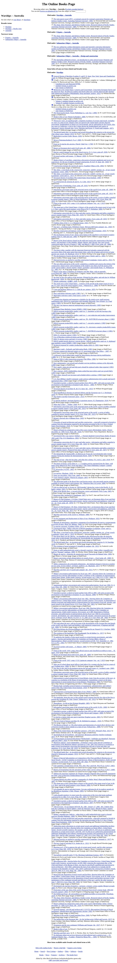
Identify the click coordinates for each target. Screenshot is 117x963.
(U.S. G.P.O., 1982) (82, 640)
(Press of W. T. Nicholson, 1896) (83, 208)
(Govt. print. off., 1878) (83, 501)
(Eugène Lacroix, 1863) (77, 717)
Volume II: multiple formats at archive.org (70, 103)
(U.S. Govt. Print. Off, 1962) (83, 760)
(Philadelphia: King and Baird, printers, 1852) (83, 91)
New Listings (51, 951)
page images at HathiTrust (64, 88)
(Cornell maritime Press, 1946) (72, 915)
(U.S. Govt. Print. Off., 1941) (83, 830)
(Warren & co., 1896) (82, 284)
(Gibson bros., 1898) (82, 726)
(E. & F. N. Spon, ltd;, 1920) (82, 161)
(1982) (70, 309)
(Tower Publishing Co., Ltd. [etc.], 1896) (75, 113)
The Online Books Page (58, 4)
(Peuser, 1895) (82, 790)
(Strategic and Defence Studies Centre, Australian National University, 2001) (81, 48)
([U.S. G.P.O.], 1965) (84, 766)
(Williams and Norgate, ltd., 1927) (77, 925)
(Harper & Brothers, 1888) (70, 117)
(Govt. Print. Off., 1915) (83, 407)
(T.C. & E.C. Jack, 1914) (82, 460)
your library (17, 20)
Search (42, 951)
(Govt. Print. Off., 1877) (83, 509)
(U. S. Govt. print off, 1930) (81, 152)
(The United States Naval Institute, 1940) (77, 178)
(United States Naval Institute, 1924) (83, 424)
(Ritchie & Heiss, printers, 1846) (82, 808)
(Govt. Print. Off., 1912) (83, 199)
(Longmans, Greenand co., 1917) (82, 839)
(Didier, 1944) (65, 404)
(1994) (78, 375)
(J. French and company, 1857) (83, 124)
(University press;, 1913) (69, 396)
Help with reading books (44, 948)
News (47, 955)
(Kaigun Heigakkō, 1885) (72, 703)
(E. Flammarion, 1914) (81, 400)
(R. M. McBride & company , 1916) (77, 721)
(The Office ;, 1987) (81, 351)
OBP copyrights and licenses (58, 960)
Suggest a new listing (74, 948)
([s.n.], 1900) (67, 140)
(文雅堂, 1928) (65, 281)
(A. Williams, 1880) (71, 514)
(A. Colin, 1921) (72, 182)
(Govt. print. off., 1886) (81, 242)
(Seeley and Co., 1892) (79, 256)
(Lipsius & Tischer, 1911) (82, 538)
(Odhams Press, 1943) (69, 418)
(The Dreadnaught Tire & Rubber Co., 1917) (79, 633)
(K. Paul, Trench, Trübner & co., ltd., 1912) (83, 698)
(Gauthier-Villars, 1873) (69, 526)
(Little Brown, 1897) (82, 802)
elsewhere (27, 20)
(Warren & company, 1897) (71, 477)
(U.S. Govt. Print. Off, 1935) (82, 745)
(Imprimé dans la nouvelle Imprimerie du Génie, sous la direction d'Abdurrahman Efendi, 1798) (83, 774)
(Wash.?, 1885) (75, 692)
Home (36, 951)
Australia (8, 30)
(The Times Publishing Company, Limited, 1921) (82, 465)
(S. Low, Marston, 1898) (82, 594)
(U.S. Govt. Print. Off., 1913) (80, 413)
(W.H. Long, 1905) (82, 491)
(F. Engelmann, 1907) (70, 495)
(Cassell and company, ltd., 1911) (73, 570)
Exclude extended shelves (74, 9)
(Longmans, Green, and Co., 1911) (83, 260)
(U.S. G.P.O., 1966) (83, 575)
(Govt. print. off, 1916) (71, 186)
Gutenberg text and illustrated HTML (68, 84)
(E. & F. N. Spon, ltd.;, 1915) (73, 389)
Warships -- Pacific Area (13, 29)
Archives (62, 955)
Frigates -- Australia (12, 37)
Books (41, 955)
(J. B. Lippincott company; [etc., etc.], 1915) (79, 203)
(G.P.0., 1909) (80, 707)
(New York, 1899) (67, 475)
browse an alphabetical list (49, 11)
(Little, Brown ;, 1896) (82, 384)
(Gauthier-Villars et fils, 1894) (79, 166)
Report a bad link (59, 948)
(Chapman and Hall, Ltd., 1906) (83, 625)
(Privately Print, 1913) (82, 731)
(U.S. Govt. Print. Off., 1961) (83, 601)
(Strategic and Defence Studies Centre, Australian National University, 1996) (82, 20)
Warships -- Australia (64, 15)
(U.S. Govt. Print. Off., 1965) (83, 612)
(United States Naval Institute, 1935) (80, 231)
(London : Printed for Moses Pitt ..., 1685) (81, 936)
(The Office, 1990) (75, 359)
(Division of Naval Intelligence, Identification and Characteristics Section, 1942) (82, 910)
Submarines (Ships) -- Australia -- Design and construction (77, 56)
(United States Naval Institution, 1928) (83, 820)
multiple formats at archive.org (66, 86)
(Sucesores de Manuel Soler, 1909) (83, 554)
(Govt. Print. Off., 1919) (83, 214)
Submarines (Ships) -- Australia (15, 39)
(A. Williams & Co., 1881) (83, 266)
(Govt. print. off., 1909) (83, 189)
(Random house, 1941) (71, 223)
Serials (80, 951)
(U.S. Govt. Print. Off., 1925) (83, 443)
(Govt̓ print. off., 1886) (72, 148)
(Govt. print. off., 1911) (83, 193)
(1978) (70, 295)
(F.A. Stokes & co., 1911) (71, 843)
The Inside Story (72, 955)
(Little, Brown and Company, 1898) (82, 712)
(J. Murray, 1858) (70, 156)
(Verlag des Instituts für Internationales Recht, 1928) (81, 455)
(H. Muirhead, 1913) (82, 252)
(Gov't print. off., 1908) (82, 558)
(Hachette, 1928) (63, 473)
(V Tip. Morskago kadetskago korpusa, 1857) (78, 855)
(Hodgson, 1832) (77, 518)
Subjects (73, 951)
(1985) (81, 301)
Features (54, 955)
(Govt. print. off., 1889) (72, 654)
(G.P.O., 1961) (64, 469)
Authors (60, 951)
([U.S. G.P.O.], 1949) (84, 770)
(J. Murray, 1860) (70, 647)
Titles (67, 951)
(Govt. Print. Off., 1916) (83, 673)
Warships (8, 27)
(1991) (84, 367)
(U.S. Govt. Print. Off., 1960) (83, 865)
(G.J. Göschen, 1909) (84, 629)
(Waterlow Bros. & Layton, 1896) (83, 482)
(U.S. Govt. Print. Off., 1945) (83, 878)
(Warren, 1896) (83, 784)
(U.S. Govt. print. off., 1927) (83, 449)
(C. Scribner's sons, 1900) (84, 668)
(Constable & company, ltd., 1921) (76, 546)
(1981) (67, 293)
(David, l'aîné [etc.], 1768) (73, 144)
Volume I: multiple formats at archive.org (69, 101)
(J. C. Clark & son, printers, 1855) (75, 289)
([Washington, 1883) (83, 680)
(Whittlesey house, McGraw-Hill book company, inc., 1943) (83, 227)
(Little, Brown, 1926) (68, 136)
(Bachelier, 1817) (83, 565)
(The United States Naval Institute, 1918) (81, 687)
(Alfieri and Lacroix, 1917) (83, 919)
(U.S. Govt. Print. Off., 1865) (81, 796)
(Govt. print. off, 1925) (80, 219)
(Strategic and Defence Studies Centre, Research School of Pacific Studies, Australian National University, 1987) (82, 61)
